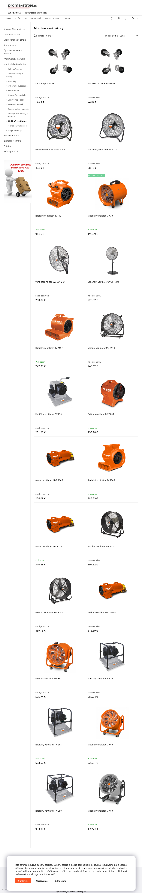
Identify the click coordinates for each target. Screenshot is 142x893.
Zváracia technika (12, 140)
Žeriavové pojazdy (16, 99)
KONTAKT (67, 18)
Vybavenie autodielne (17, 85)
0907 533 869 (14, 12)
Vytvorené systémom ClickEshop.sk (71, 891)
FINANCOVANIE (52, 18)
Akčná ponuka (11, 151)
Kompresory (10, 45)
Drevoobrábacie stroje (15, 39)
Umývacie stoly (15, 130)
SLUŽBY (18, 18)
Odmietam (60, 880)
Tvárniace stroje (12, 34)
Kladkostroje (13, 90)
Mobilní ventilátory (18, 125)
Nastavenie (42, 880)
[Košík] (135, 18)
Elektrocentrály (11, 135)
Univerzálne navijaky (17, 95)
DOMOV (7, 18)
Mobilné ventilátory (17, 121)
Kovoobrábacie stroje (14, 29)
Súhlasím (23, 880)
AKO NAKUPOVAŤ (33, 18)
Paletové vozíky (15, 69)
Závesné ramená (15, 104)
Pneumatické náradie (14, 58)
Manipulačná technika (15, 64)
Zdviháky (12, 81)
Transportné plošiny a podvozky (17, 115)
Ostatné (8, 146)
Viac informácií (47, 874)
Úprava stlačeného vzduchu (13, 52)
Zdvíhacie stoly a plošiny (14, 75)
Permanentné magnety (18, 109)
